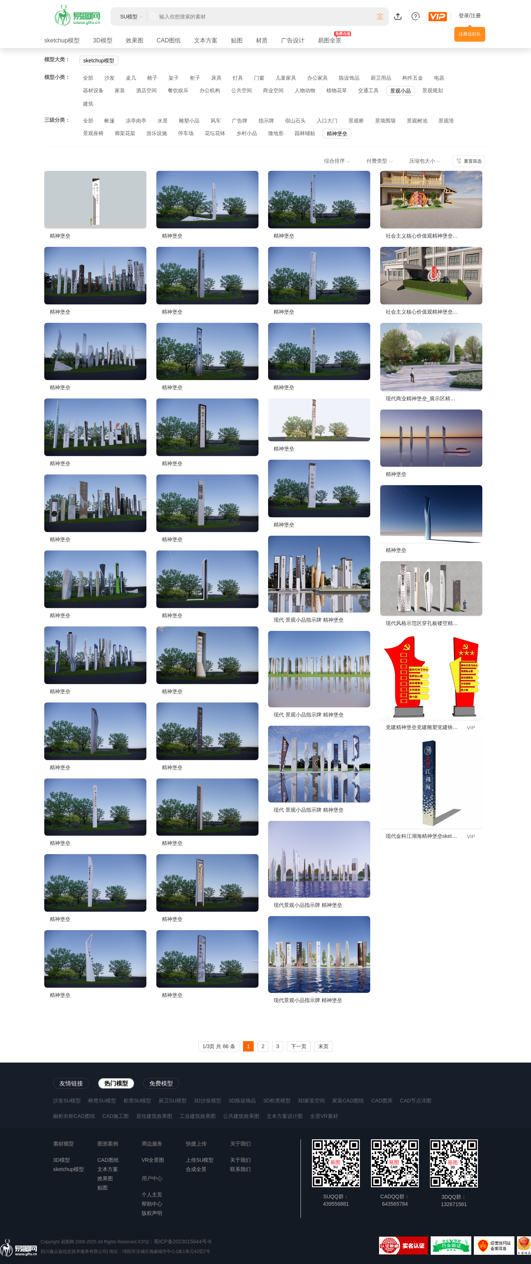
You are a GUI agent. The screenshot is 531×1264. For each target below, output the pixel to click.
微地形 (276, 133)
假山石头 (295, 121)
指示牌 (266, 121)
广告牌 (239, 121)
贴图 (237, 40)
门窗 (259, 78)
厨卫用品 (381, 78)
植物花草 (336, 90)
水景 (162, 121)
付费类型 (380, 161)
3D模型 (102, 40)
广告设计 (293, 40)
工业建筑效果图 (198, 1116)
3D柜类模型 (277, 1101)
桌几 (131, 78)
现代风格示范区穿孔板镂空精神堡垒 (427, 623)
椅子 (152, 78)
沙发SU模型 (67, 1101)
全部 (88, 78)
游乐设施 (156, 133)
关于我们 (240, 1160)
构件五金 (412, 78)
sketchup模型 (62, 40)
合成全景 (196, 1169)
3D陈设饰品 (242, 1101)
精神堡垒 (337, 134)
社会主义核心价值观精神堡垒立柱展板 (429, 236)
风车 (216, 121)
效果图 (134, 40)
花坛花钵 (215, 133)
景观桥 (356, 121)
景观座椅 (93, 133)
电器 (439, 78)
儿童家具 (285, 78)
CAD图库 (382, 1101)
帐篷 (109, 121)
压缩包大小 (425, 161)
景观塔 (446, 121)
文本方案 (206, 40)
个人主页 (152, 1195)
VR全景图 (153, 1160)
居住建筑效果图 (154, 1116)
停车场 (186, 133)
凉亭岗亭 (136, 121)
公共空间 (241, 90)
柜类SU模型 (137, 1101)
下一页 (298, 1046)
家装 (120, 90)
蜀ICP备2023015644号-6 (182, 1241)
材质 (262, 40)
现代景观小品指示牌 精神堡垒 (308, 905)
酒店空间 (146, 90)
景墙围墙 (385, 121)
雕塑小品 (189, 121)
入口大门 (327, 121)
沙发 (109, 78)
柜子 (195, 78)
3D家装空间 (311, 1101)
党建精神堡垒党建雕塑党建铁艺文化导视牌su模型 (443, 727)
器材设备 (93, 90)
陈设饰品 (349, 78)
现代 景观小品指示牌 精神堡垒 (309, 620)
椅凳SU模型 (102, 1101)
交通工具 (368, 90)
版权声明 (152, 1213)
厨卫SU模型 (172, 1101)
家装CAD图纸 (348, 1101)
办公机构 (209, 90)
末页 (323, 1046)
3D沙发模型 (207, 1101)
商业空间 (273, 90)
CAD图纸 (169, 40)
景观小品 (400, 91)
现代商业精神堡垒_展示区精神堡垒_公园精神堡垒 (443, 398)
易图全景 (329, 40)
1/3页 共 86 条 (218, 1046)
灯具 (238, 78)
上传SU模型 (200, 1160)
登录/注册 (470, 15)
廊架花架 (125, 133)
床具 (216, 78)
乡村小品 (246, 133)
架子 (174, 78)
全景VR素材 (324, 1116)
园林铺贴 (305, 133)
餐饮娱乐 (178, 90)
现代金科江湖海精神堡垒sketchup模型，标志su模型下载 (450, 836)
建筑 (88, 104)
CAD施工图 (116, 1116)
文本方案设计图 (285, 1116)
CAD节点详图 (416, 1101)
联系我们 (240, 1169)
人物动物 (305, 90)
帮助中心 (152, 1204)
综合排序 (337, 161)
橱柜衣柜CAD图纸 (74, 1116)
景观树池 (417, 121)
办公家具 (317, 78)
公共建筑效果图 (241, 1116)
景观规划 (432, 90)
